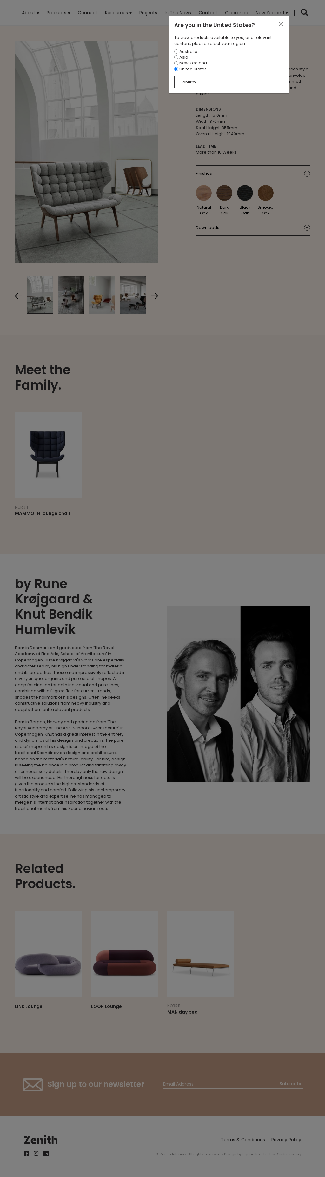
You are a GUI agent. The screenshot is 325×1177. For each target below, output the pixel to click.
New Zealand (190, 63)
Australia (185, 51)
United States (190, 69)
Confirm (187, 82)
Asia (181, 57)
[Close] (281, 24)
